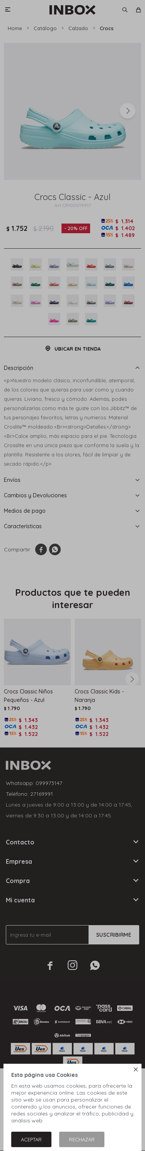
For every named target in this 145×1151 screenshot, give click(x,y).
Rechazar (82, 1139)
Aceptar (31, 1139)
